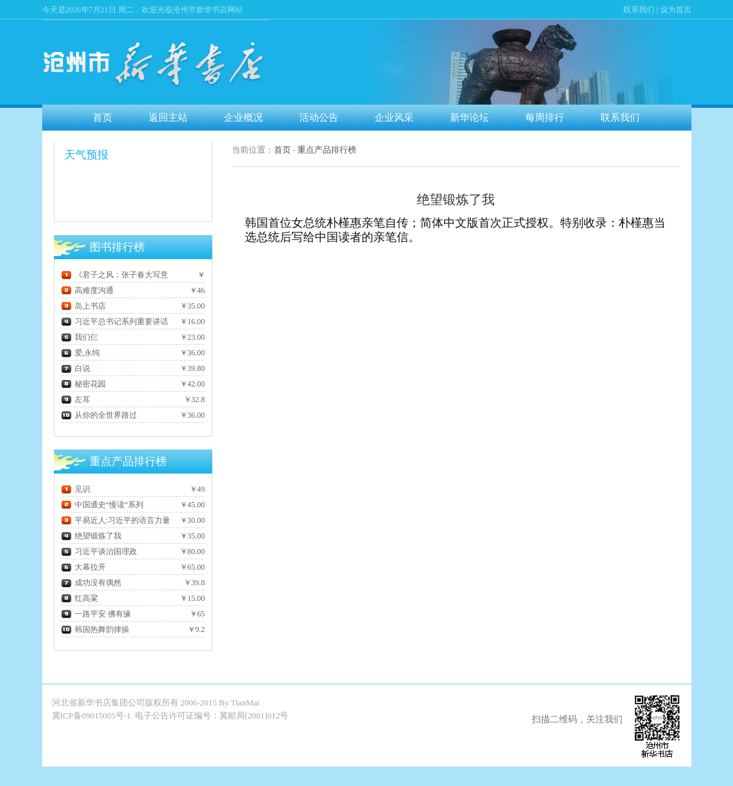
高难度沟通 (87, 290)
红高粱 (79, 598)
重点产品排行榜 (326, 150)
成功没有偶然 (91, 582)
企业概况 (243, 117)
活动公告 (318, 117)
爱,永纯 (80, 352)
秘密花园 (83, 383)
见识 (75, 489)
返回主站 (168, 117)
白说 (75, 368)
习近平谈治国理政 (99, 551)
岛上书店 (83, 306)
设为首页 (675, 9)
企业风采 (394, 117)
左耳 (75, 399)
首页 (102, 117)
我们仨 (79, 337)
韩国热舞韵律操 (95, 629)
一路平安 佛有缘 (96, 613)
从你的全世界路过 (99, 415)
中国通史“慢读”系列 (102, 504)
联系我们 (638, 9)
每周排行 (544, 117)
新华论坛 (469, 117)
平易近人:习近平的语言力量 (115, 520)
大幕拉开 (83, 567)
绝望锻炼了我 (91, 535)
